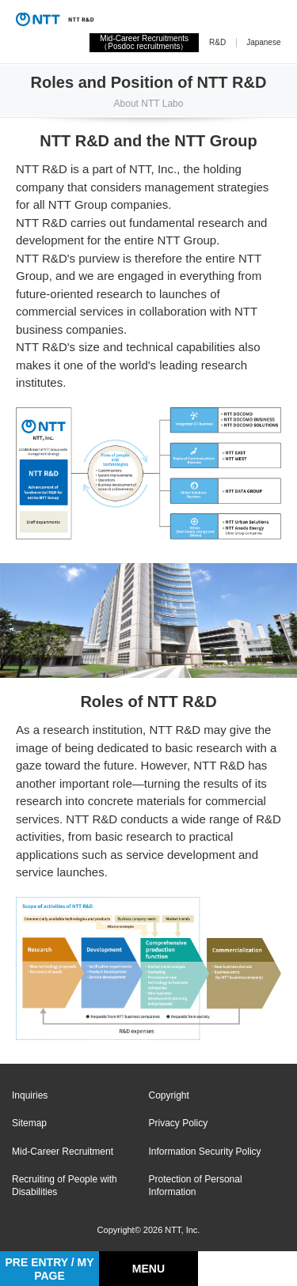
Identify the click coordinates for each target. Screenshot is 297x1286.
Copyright (169, 1095)
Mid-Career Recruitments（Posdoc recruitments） (144, 42)
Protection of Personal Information (195, 1185)
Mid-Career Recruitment (62, 1151)
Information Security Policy (205, 1151)
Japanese (263, 42)
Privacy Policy (178, 1123)
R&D (217, 42)
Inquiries (30, 1095)
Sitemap (29, 1123)
